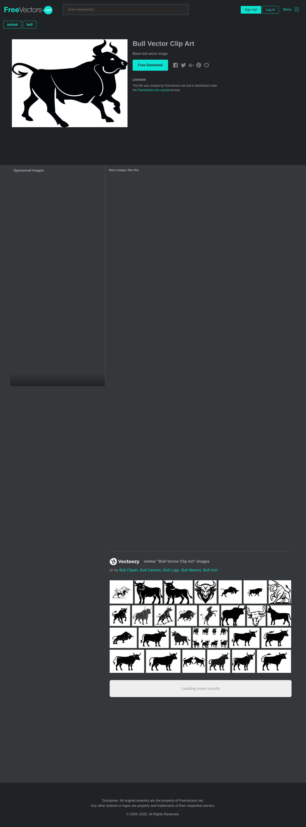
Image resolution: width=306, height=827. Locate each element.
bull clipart (128, 570)
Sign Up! (250, 9)
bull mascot (191, 570)
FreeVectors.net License (153, 90)
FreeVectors (28, 10)
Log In (270, 9)
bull (30, 24)
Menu (287, 9)
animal (12, 24)
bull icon (210, 570)
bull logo (171, 570)
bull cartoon (150, 570)
